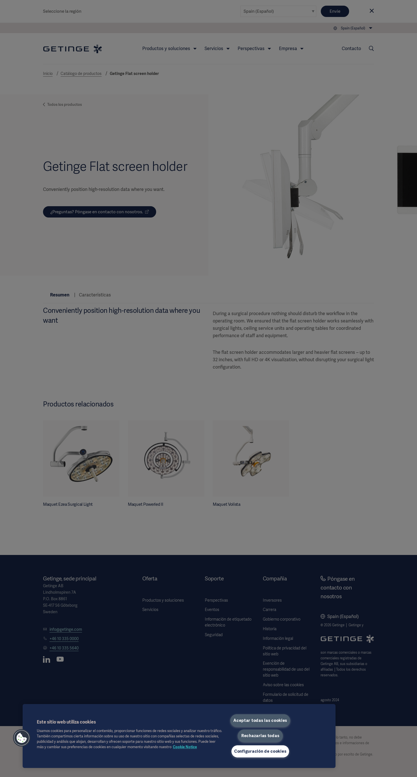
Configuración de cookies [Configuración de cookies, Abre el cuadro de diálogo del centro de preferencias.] (260, 751)
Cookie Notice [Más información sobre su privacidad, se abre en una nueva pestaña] (185, 746)
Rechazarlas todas (260, 735)
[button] (22, 738)
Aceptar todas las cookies (260, 720)
